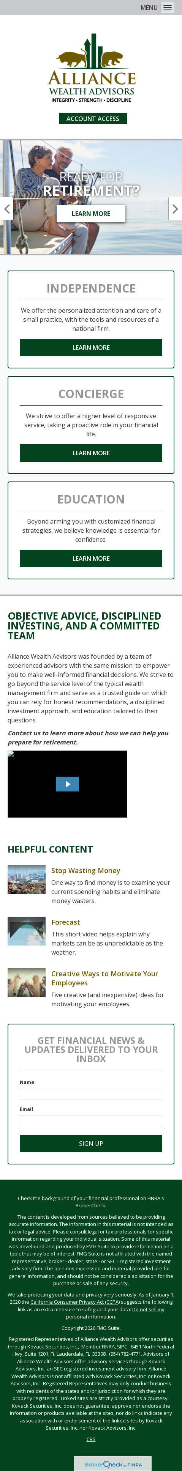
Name (27, 1082)
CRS (91, 1439)
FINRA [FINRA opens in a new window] (108, 1346)
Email (26, 1109)
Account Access (92, 119)
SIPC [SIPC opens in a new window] (122, 1346)
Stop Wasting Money (85, 870)
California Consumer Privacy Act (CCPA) (75, 1301)
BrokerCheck (90, 1205)
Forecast (65, 922)
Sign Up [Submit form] (91, 1143)
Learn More (91, 213)
